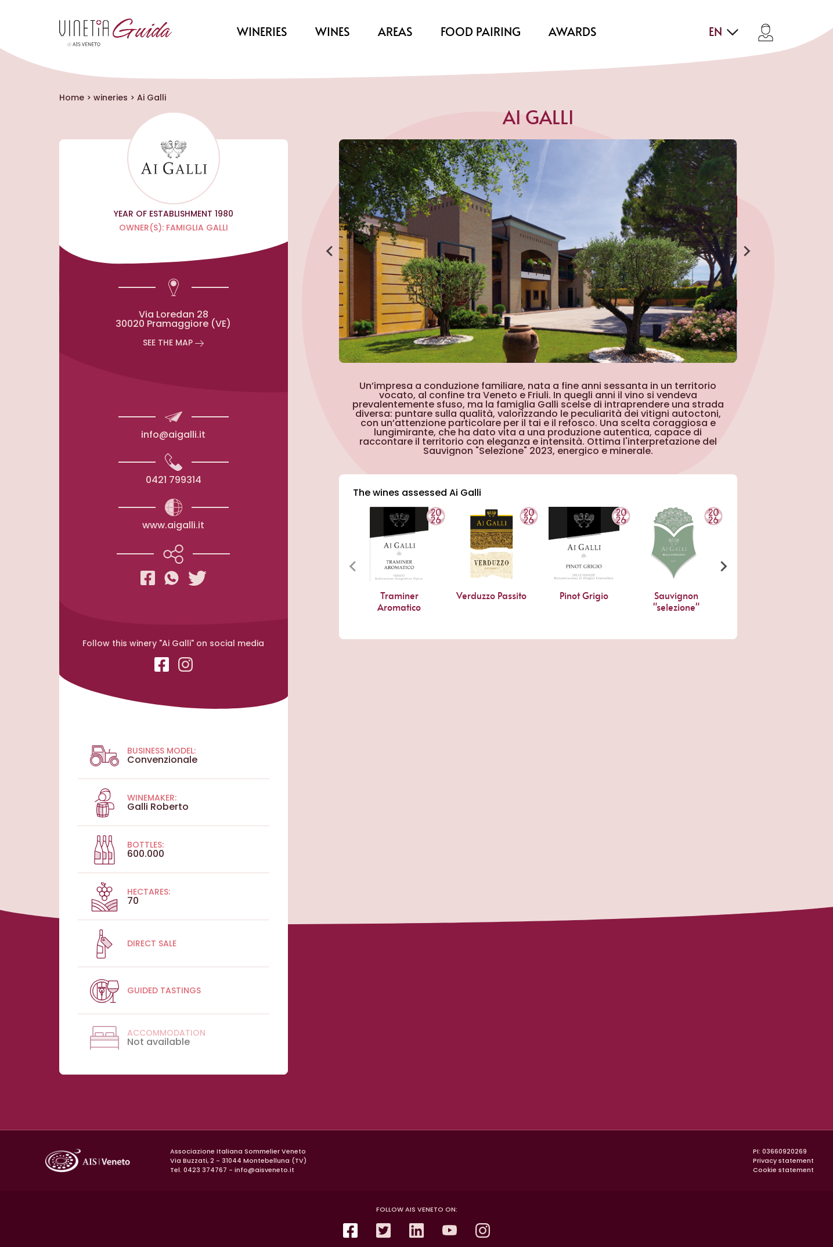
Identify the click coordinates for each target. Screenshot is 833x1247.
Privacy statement (783, 1160)
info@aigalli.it (173, 434)
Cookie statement (783, 1169)
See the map (173, 342)
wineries (262, 32)
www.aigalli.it (173, 525)
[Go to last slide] (329, 251)
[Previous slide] (353, 566)
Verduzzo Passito (492, 596)
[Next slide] (746, 251)
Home (71, 97)
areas (395, 32)
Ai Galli (151, 97)
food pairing (481, 32)
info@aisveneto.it (264, 1169)
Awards (573, 32)
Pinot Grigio (584, 596)
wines (332, 32)
